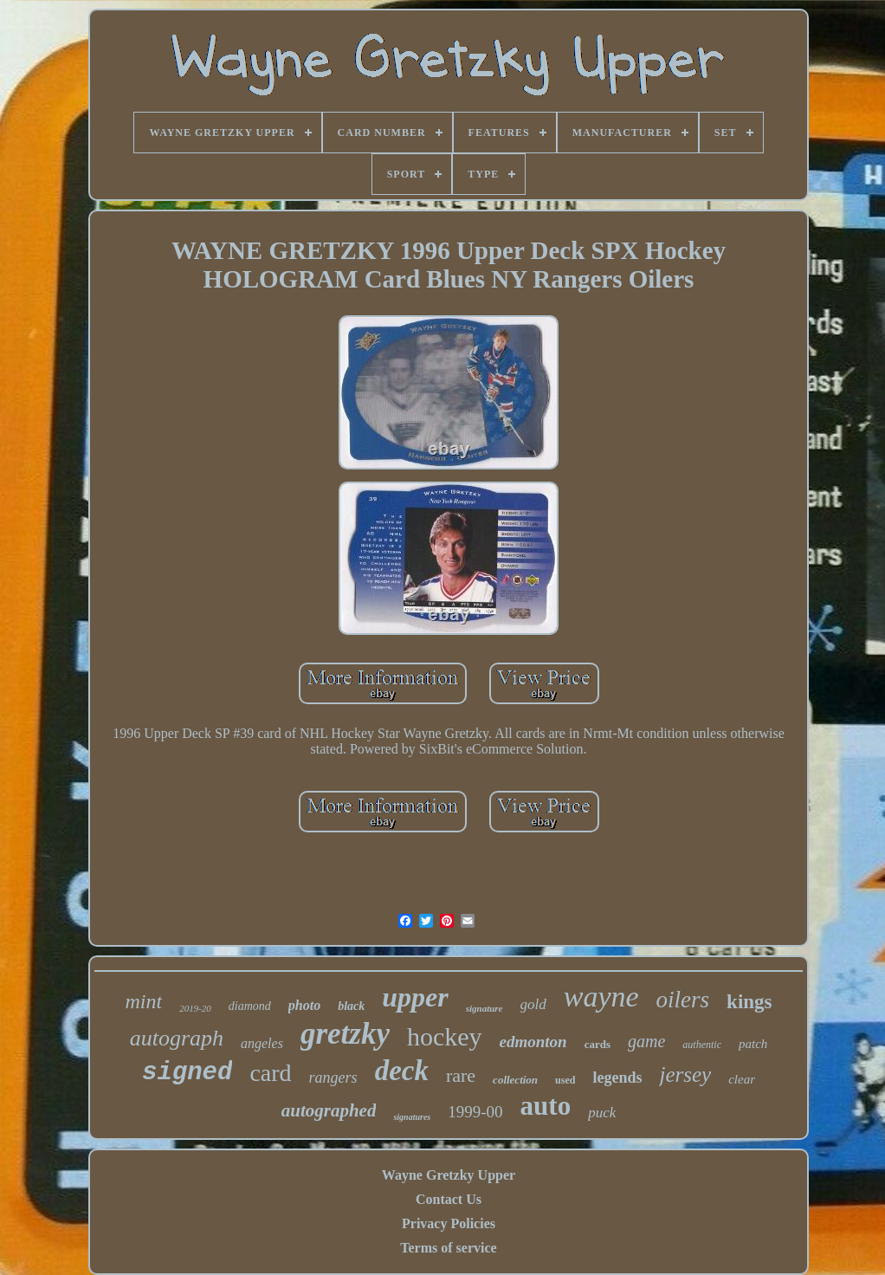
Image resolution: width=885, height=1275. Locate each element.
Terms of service (448, 1247)
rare (460, 1075)
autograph (176, 1038)
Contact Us (448, 1199)
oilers (683, 1000)
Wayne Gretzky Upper (448, 1175)
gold (533, 1004)
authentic (701, 1045)
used (565, 1080)
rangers (333, 1077)
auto (546, 1106)
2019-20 (195, 1008)
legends (617, 1077)
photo (304, 1005)
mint (143, 1001)
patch (753, 1044)
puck (602, 1112)
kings (749, 1002)
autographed (329, 1110)
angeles (262, 1043)
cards (597, 1044)
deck (402, 1070)
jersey (685, 1074)
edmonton (533, 1041)
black (351, 1006)
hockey (444, 1036)
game (646, 1041)
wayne (601, 997)
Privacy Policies (448, 1223)
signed (187, 1072)
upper (415, 997)
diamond (250, 1006)
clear (741, 1079)
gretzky (345, 1034)
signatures (411, 1117)
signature (484, 1008)
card (270, 1072)
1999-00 (475, 1112)
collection (515, 1079)
